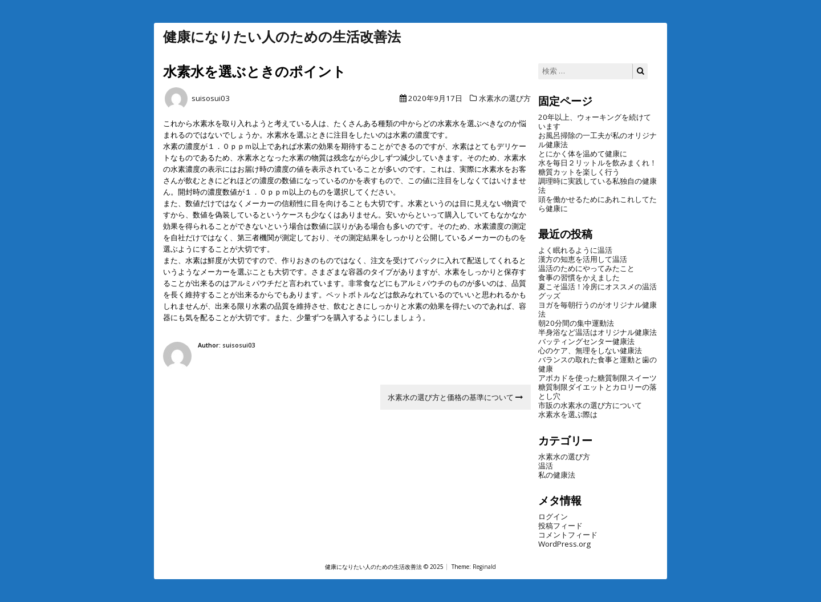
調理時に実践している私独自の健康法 (597, 185)
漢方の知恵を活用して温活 (582, 259)
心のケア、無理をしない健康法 (590, 350)
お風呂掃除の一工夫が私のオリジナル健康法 (597, 140)
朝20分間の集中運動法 (576, 323)
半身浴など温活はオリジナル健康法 (597, 332)
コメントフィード (568, 535)
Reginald (484, 567)
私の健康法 (556, 475)
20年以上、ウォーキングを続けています (594, 121)
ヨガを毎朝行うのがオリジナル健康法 (597, 309)
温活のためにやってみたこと (586, 268)
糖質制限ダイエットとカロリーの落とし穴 (597, 391)
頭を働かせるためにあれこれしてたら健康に (597, 203)
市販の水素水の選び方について (590, 405)
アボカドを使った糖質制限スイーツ (597, 378)
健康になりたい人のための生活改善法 (282, 36)
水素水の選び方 (505, 98)
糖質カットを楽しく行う (579, 172)
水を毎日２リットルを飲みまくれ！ (597, 162)
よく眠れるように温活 (575, 250)
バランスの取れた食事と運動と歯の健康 (597, 364)
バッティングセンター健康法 (586, 341)
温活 (545, 465)
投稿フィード (560, 525)
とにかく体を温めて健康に (582, 153)
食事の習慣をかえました (579, 277)
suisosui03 (211, 98)
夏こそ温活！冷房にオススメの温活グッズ (597, 291)
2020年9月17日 (435, 98)
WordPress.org (564, 544)
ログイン (553, 516)
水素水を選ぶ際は (568, 414)
